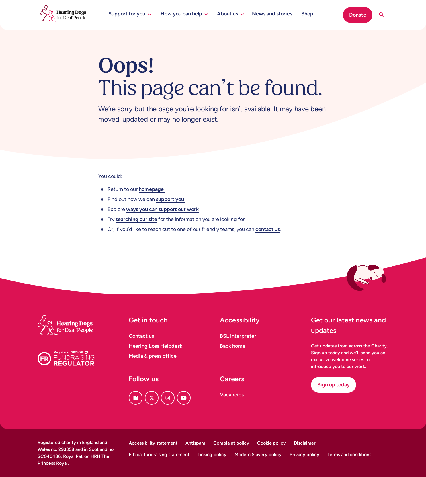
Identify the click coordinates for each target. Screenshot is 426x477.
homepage (152, 189)
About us (230, 14)
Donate (357, 15)
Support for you (129, 14)
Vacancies (232, 395)
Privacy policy (304, 454)
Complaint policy (231, 443)
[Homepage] (72, 317)
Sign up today (333, 385)
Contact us (141, 336)
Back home (232, 346)
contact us (267, 229)
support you (170, 199)
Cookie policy (271, 443)
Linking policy (212, 454)
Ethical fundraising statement (159, 454)
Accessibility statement (153, 443)
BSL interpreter (238, 336)
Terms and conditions (349, 454)
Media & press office (153, 356)
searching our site (136, 219)
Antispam (195, 443)
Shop (307, 14)
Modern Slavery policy (258, 454)
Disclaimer (305, 443)
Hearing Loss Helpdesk (155, 346)
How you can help (184, 14)
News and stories (272, 14)
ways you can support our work (162, 209)
